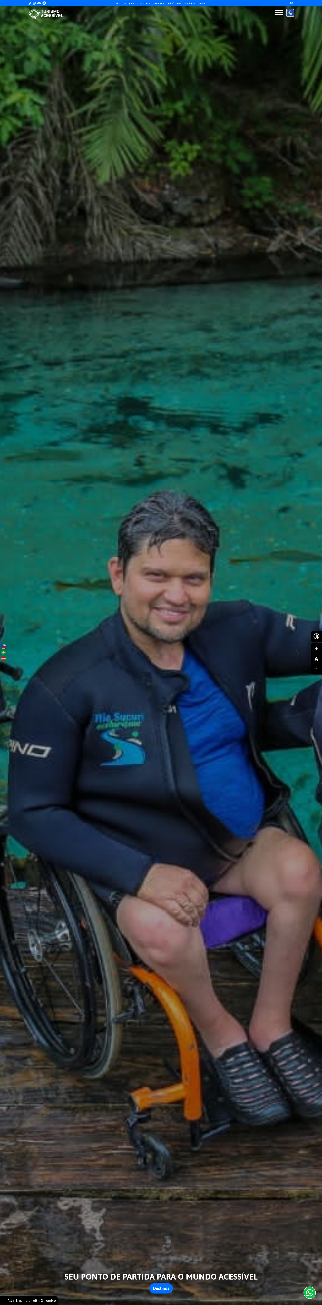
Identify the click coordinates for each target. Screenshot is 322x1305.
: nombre (19, 1300)
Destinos (161, 1288)
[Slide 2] (159, 1301)
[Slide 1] (156, 1301)
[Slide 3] (163, 1301)
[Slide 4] (166, 1301)
